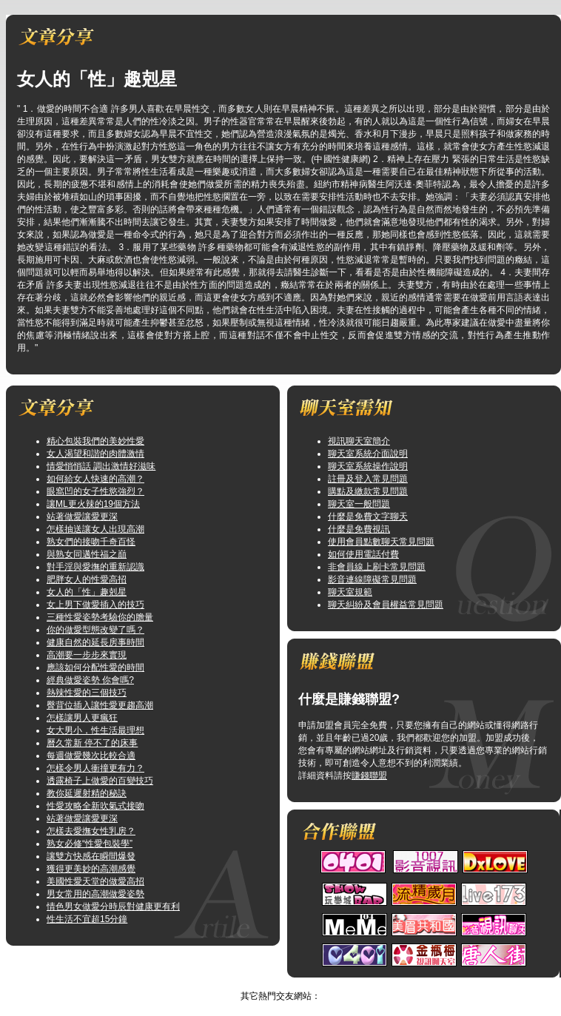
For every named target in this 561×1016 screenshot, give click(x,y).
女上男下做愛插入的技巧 (95, 604)
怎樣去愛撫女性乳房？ (91, 831)
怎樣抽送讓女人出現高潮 (95, 529)
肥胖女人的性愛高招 (87, 579)
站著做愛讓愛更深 (82, 516)
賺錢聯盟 (369, 775)
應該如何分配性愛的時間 (95, 667)
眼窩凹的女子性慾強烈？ (95, 491)
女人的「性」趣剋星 (87, 592)
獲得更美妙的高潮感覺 (91, 869)
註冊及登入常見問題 (368, 479)
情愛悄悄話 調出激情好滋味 (101, 466)
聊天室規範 (350, 592)
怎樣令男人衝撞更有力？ (95, 768)
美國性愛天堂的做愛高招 (95, 881)
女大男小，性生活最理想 (95, 730)
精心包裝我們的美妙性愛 (95, 441)
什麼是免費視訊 (359, 529)
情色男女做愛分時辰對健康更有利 (113, 906)
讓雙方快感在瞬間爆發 (91, 856)
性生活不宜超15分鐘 (87, 919)
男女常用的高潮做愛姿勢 (95, 894)
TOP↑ (302, 983)
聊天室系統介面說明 (368, 453)
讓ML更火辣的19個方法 (93, 504)
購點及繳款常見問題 (368, 491)
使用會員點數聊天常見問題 (381, 541)
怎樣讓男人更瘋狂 (82, 718)
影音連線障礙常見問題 (372, 579)
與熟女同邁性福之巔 (87, 554)
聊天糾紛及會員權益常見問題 (385, 604)
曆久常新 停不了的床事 (92, 743)
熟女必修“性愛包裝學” (89, 843)
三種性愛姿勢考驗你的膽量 (100, 617)
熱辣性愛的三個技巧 (87, 692)
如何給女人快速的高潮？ (95, 479)
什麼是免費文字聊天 (368, 516)
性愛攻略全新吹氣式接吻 (95, 806)
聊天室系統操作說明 (368, 466)
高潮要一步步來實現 (87, 655)
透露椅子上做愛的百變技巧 (100, 781)
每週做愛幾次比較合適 (91, 755)
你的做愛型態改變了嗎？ (95, 630)
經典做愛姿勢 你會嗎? (90, 680)
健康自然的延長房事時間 (95, 642)
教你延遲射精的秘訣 (87, 793)
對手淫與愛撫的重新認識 (95, 567)
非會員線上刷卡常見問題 (377, 567)
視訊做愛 (265, 983)
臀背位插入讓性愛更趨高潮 (100, 705)
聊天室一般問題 (359, 504)
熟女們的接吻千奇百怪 (91, 541)
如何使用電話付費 (363, 554)
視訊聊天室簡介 (359, 441)
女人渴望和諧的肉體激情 (95, 453)
